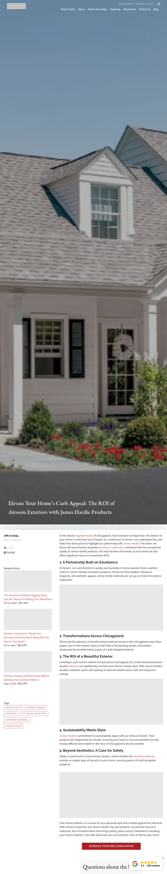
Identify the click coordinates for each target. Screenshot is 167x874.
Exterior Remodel (17, 719)
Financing (115, 9)
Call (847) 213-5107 (144, 4)
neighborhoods (84, 535)
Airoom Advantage (97, 9)
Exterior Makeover (34, 713)
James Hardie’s (68, 735)
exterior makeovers (112, 547)
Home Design (13, 726)
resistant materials (144, 756)
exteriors (73, 666)
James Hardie (131, 543)
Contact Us (144, 9)
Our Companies (126, 4)
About (81, 9)
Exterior (11, 713)
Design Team (13, 707)
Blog (156, 9)
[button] (146, 863)
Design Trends (36, 707)
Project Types (68, 9)
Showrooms (129, 9)
